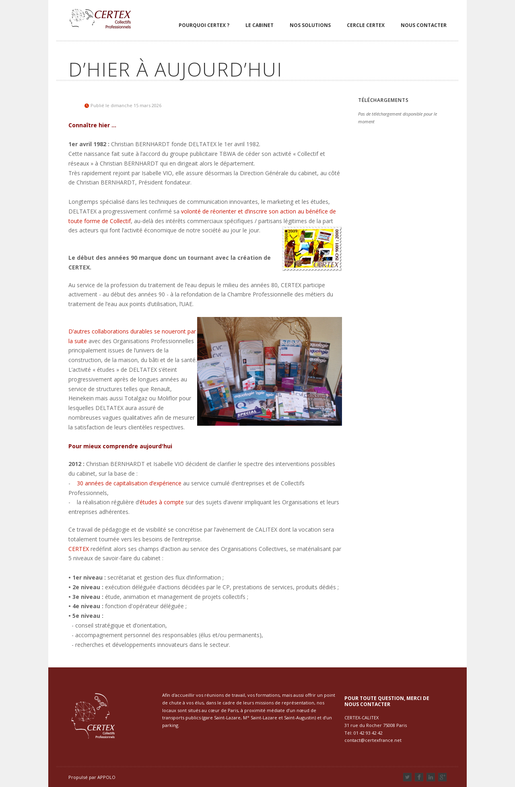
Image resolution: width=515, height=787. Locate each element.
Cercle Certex (366, 25)
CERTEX (78, 549)
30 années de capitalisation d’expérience (129, 483)
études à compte (162, 502)
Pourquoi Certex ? (204, 25)
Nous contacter (424, 25)
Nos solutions (310, 25)
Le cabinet (259, 25)
